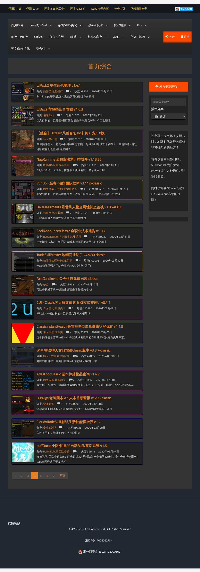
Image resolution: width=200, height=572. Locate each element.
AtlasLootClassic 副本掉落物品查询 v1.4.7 (68, 373)
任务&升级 (56, 36)
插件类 (47, 90)
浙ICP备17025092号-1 (99, 539)
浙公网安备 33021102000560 (99, 551)
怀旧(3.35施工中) (56, 8)
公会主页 (121, 8)
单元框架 (49, 331)
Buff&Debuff (19, 36)
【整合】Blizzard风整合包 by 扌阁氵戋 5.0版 (70, 132)
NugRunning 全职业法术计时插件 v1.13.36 (69, 158)
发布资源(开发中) (168, 86)
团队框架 (49, 188)
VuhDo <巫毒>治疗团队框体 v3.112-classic (69, 182)
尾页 (64, 475)
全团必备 (49, 403)
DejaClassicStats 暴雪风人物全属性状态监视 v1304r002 (79, 206)
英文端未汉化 (20, 48)
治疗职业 (60, 188)
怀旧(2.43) (34, 8)
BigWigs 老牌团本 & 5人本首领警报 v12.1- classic (74, 397)
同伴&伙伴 (63, 355)
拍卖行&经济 (51, 260)
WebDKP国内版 (102, 8)
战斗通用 (64, 164)
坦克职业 (64, 236)
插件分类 (157, 108)
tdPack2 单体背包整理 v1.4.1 (59, 84)
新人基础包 (50, 138)
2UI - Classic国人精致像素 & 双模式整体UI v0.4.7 (73, 301)
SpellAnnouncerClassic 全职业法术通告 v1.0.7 (71, 230)
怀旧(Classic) (79, 8)
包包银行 (57, 90)
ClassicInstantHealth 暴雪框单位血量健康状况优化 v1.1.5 (80, 325)
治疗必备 (72, 188)
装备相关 (60, 379)
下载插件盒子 (141, 8)
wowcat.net (97, 528)
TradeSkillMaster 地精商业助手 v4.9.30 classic (71, 254)
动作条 (38, 36)
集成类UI (60, 308)
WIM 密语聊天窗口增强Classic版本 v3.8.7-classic (73, 349)
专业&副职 (66, 260)
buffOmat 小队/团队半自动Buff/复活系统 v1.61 (73, 445)
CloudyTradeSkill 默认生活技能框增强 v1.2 (68, 421)
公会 (46, 284)
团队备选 (49, 379)
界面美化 (49, 308)
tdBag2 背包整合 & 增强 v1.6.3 (60, 108)
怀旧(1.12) (17, 8)
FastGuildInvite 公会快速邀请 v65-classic (67, 278)
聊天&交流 (50, 355)
